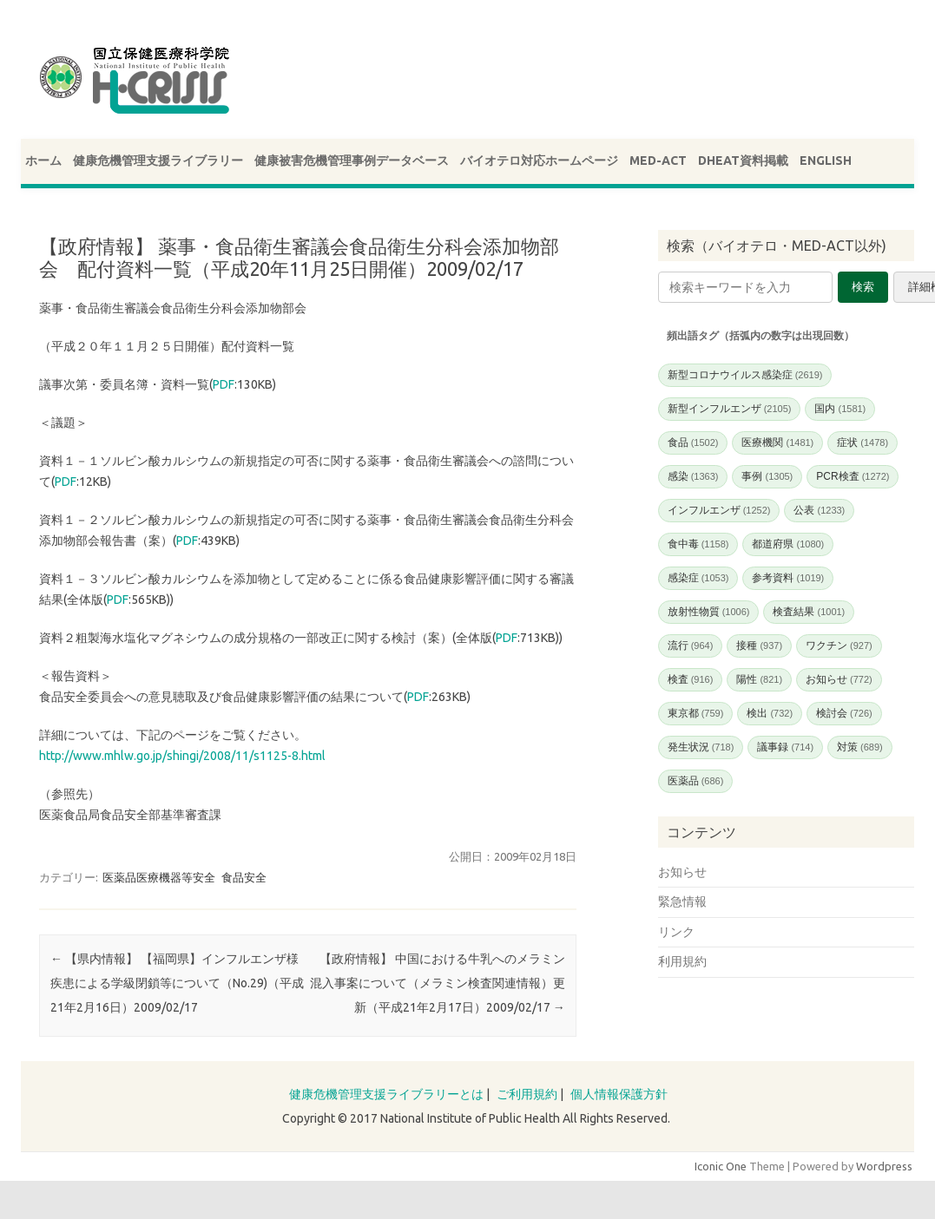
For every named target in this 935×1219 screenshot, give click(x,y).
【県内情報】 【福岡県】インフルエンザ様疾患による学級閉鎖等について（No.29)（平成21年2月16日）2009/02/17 (177, 983)
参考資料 (788, 578)
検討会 (844, 713)
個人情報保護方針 (619, 1094)
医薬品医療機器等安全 (158, 877)
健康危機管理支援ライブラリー (158, 160)
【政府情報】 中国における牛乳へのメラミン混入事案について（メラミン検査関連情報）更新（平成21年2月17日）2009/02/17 (437, 983)
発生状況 (701, 747)
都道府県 (788, 544)
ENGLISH (826, 160)
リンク (676, 932)
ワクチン (839, 645)
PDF (223, 384)
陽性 (759, 679)
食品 (693, 442)
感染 (693, 476)
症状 (862, 442)
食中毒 (698, 544)
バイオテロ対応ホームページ (539, 160)
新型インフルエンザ (730, 409)
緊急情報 (682, 901)
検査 (691, 679)
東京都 (696, 713)
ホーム (43, 160)
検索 (863, 286)
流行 (691, 645)
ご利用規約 (527, 1094)
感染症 (698, 578)
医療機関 (777, 442)
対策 (860, 747)
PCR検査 (852, 476)
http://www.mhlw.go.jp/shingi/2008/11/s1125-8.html (182, 756)
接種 (759, 645)
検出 (770, 713)
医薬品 (696, 781)
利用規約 (682, 961)
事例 (767, 476)
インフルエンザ (719, 510)
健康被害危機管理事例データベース (351, 160)
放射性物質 (709, 612)
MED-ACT (658, 160)
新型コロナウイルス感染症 (745, 375)
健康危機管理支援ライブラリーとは (386, 1094)
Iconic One (721, 1166)
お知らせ (839, 679)
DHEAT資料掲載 (743, 160)
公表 (819, 510)
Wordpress (884, 1166)
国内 (840, 409)
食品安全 (244, 877)
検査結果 (809, 612)
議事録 (785, 747)
